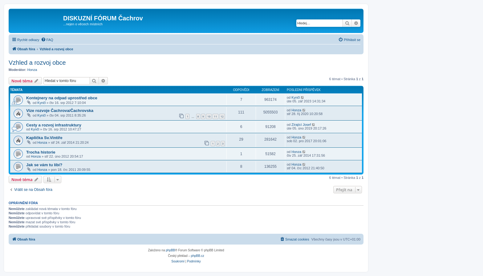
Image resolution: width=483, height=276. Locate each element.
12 (222, 116)
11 (215, 116)
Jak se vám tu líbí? (44, 165)
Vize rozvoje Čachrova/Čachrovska (59, 110)
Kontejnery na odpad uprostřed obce (61, 98)
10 (208, 116)
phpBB (170, 250)
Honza (32, 70)
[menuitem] (47, 39)
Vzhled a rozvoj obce (37, 62)
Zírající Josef (301, 124)
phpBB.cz (197, 255)
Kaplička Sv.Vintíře (44, 137)
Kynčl (41, 103)
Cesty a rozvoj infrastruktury (53, 125)
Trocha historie (40, 152)
